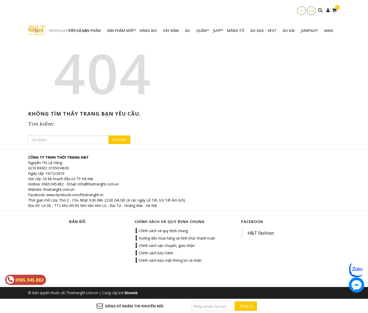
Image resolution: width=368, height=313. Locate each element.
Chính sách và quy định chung (163, 230)
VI (301, 10)
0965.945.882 (53, 184)
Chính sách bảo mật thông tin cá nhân (170, 260)
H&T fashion (261, 233)
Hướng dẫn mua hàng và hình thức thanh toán (177, 238)
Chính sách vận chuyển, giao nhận (167, 245)
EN (311, 10)
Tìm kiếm (119, 139)
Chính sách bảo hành (156, 253)
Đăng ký (246, 306)
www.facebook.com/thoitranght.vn (74, 194)
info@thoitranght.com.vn (98, 184)
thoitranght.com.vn (58, 189)
